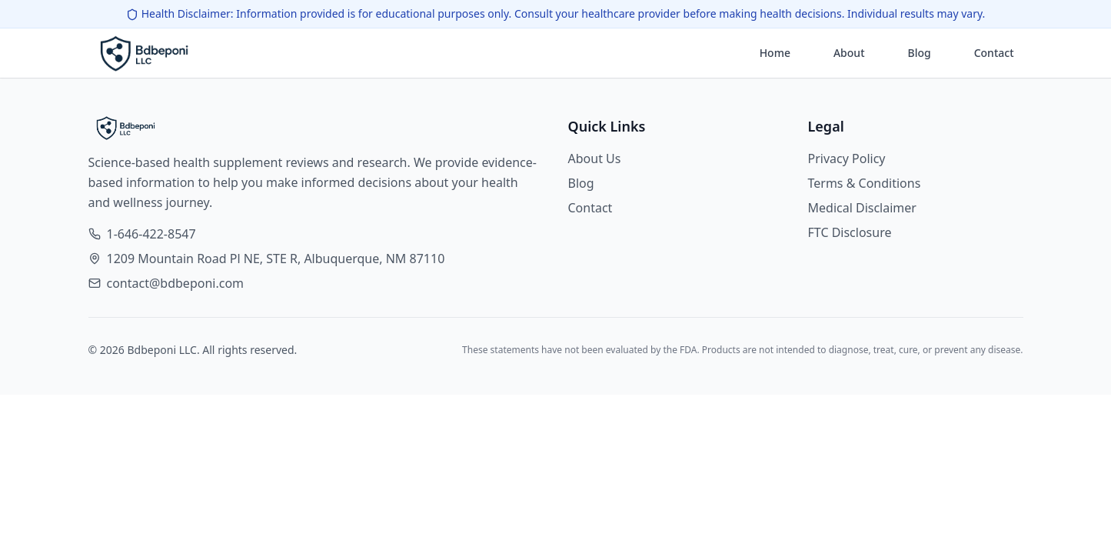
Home (775, 52)
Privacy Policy (847, 158)
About (849, 52)
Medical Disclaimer (862, 207)
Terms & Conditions (864, 183)
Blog (919, 52)
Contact (994, 52)
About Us (594, 158)
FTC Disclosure (850, 232)
